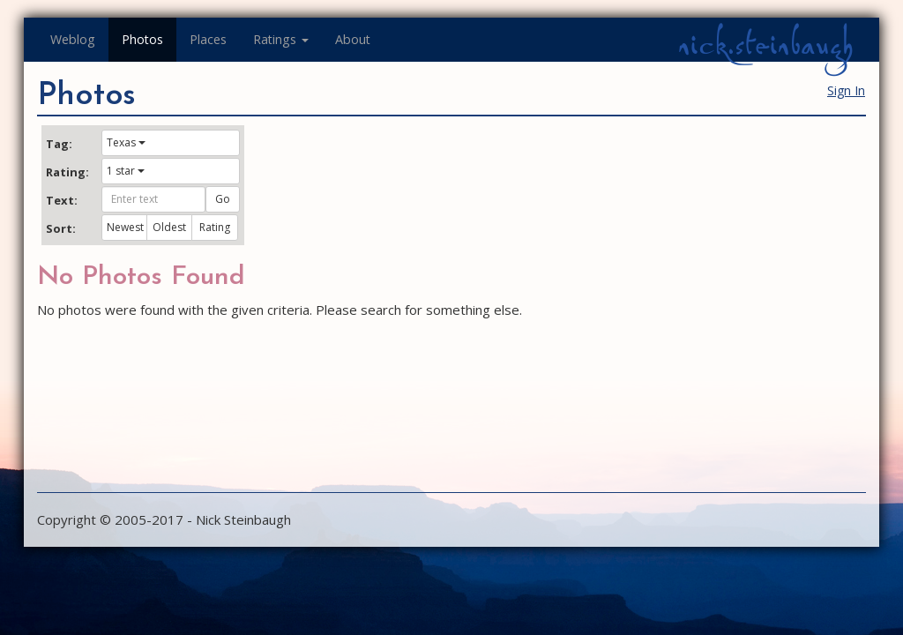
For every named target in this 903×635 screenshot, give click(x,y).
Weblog (72, 39)
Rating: (67, 172)
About (352, 39)
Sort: (61, 228)
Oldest (169, 227)
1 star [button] (126, 170)
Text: (62, 200)
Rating (214, 227)
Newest (125, 227)
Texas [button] (126, 142)
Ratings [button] (281, 39)
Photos (142, 39)
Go (222, 198)
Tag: (59, 144)
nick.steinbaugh (765, 45)
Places (208, 39)
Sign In (846, 90)
